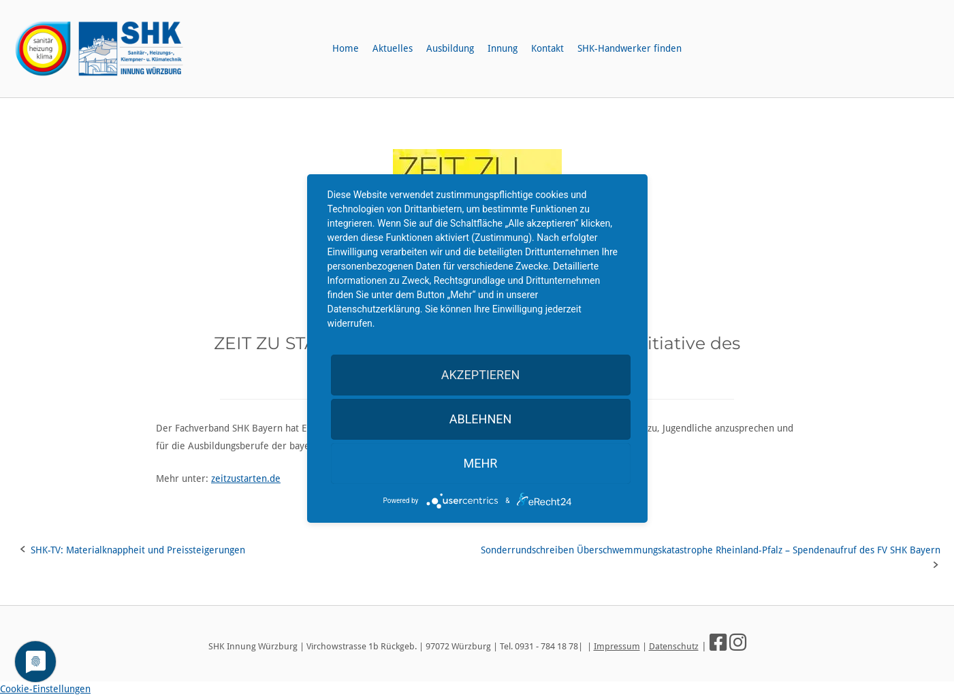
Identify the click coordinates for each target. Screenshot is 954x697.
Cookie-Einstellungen (45, 688)
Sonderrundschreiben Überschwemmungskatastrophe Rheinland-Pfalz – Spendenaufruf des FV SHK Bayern (710, 550)
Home (345, 48)
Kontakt (547, 48)
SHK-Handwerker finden (629, 48)
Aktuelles (392, 48)
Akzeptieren (480, 375)
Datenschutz (674, 646)
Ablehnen (480, 419)
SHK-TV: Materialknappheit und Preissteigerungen (138, 550)
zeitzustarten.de (246, 478)
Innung (503, 48)
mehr (481, 463)
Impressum (617, 646)
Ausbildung (450, 48)
